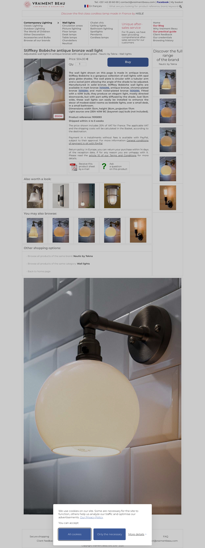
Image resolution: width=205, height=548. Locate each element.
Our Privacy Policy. (91, 517)
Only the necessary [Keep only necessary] (109, 534)
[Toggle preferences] (136, 534)
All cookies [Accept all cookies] (74, 534)
